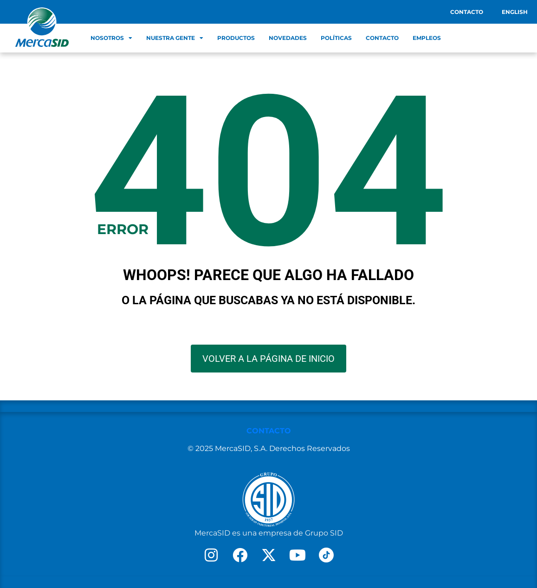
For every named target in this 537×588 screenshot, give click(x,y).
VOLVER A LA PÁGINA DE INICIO (268, 358)
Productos (236, 37)
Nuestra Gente (174, 38)
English (515, 11)
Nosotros (111, 38)
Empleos (427, 37)
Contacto (466, 11)
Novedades (288, 37)
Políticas (336, 37)
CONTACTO (268, 430)
